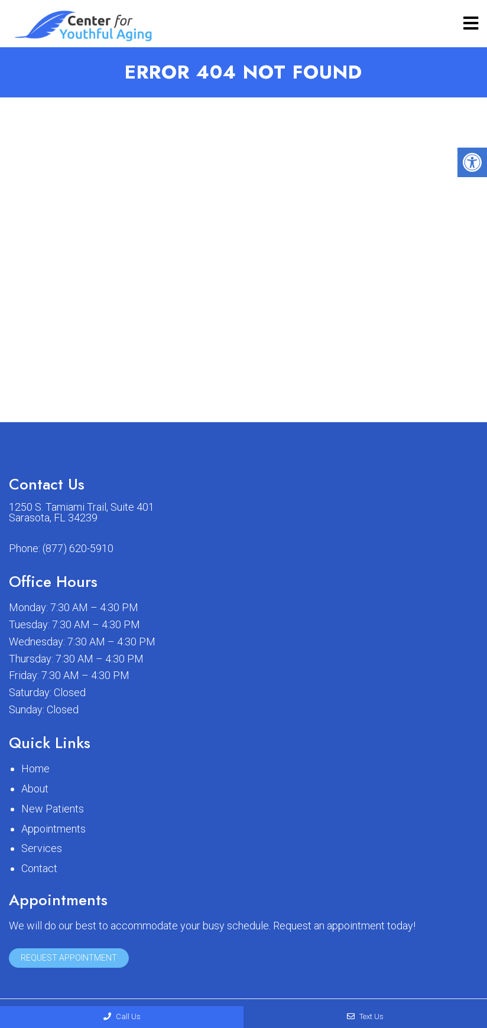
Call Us (122, 1016)
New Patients (52, 808)
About (34, 788)
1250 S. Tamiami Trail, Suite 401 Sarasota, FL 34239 (81, 512)
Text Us (365, 1016)
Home (35, 768)
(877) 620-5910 (78, 548)
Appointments (53, 829)
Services (41, 848)
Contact (39, 868)
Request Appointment (69, 957)
